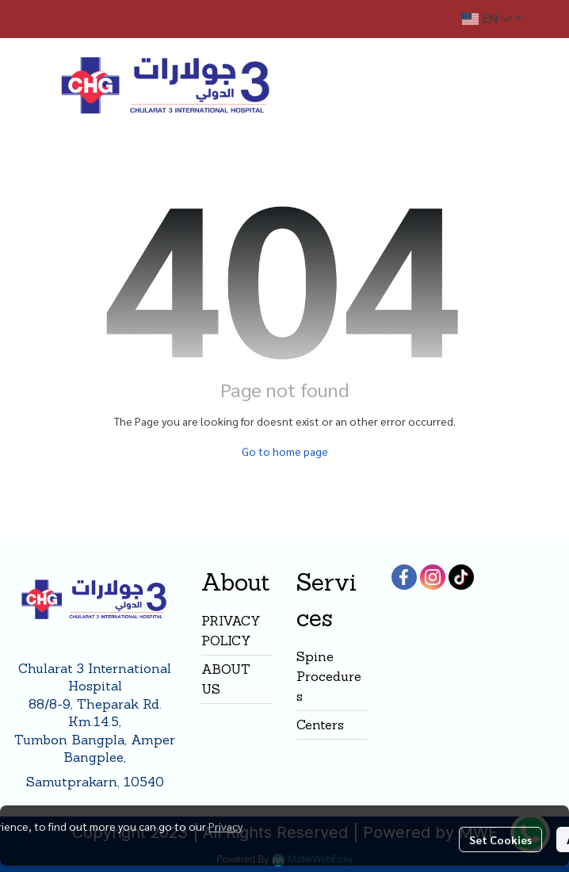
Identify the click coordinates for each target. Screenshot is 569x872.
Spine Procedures (328, 676)
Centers (320, 724)
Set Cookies (500, 839)
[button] (491, 19)
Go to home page (285, 451)
